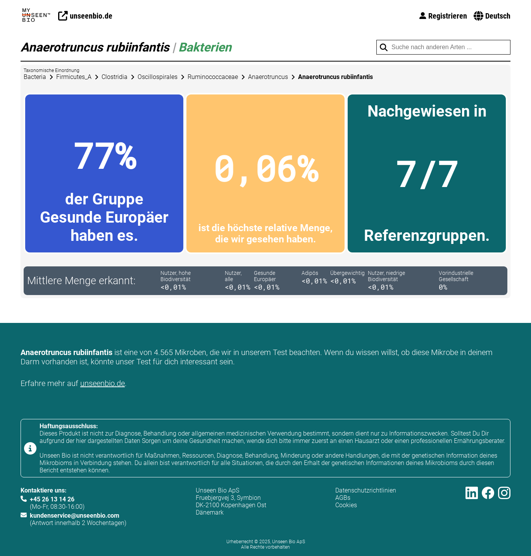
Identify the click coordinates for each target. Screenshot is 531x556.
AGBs (342, 497)
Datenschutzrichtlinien (365, 490)
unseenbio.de (102, 383)
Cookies (346, 505)
